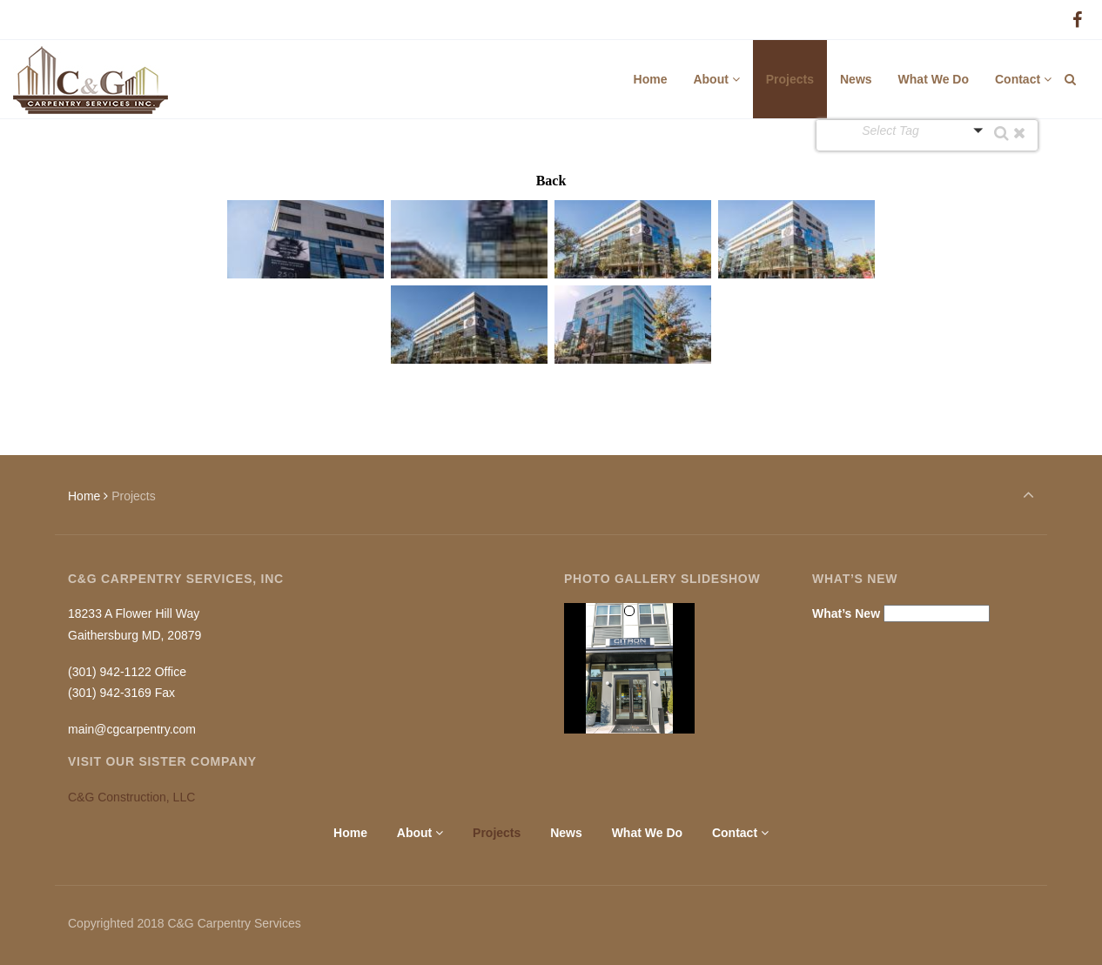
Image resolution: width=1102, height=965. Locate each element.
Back (551, 180)
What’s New (846, 613)
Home (84, 496)
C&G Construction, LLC (131, 797)
